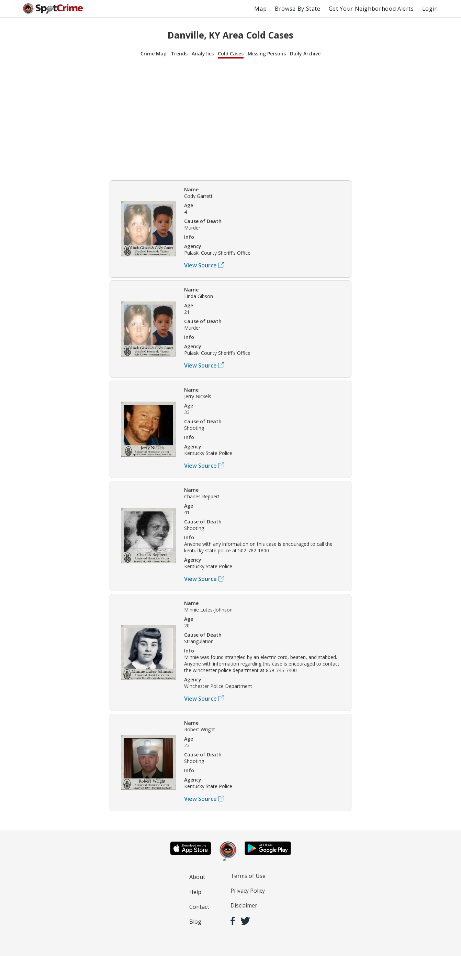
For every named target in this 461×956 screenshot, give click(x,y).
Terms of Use (248, 876)
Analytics (203, 53)
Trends (179, 53)
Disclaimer (243, 905)
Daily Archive (305, 53)
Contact (199, 907)
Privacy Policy (247, 890)
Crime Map (153, 53)
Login (430, 8)
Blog (195, 921)
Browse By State (298, 8)
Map (260, 8)
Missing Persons (267, 53)
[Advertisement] (230, 118)
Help (195, 892)
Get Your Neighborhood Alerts (371, 8)
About (197, 877)
